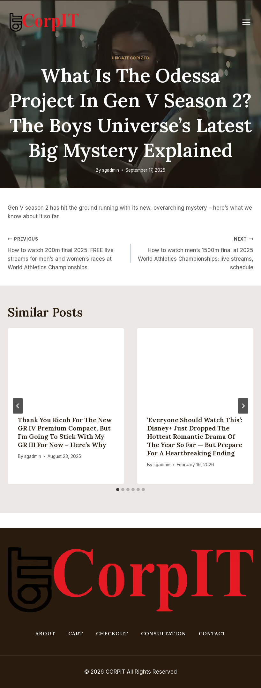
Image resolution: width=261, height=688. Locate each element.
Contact (212, 633)
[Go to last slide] (18, 406)
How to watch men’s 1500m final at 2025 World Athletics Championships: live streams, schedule (194, 253)
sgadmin (110, 170)
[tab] (117, 489)
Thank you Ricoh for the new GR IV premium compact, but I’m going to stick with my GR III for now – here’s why (65, 432)
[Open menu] (249, 22)
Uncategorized (130, 58)
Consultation (163, 633)
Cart (75, 633)
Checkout (112, 633)
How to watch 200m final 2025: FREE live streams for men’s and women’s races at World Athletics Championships (66, 253)
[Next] (243, 406)
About (45, 633)
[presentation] (66, 367)
